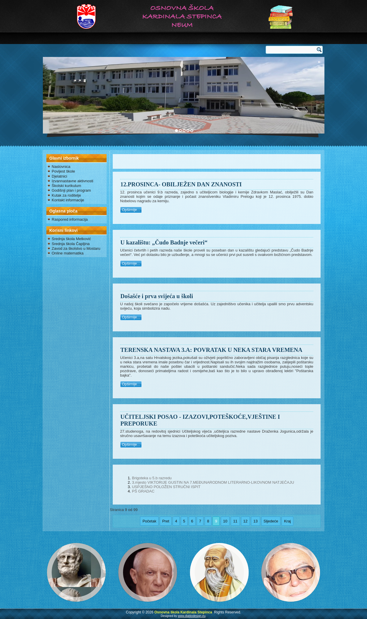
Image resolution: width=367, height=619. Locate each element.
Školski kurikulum (66, 185)
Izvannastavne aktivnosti (72, 181)
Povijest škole (63, 171)
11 (235, 521)
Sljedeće (271, 521)
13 (255, 521)
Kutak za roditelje (66, 195)
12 (245, 521)
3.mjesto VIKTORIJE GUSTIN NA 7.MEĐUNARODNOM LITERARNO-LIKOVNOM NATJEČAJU (213, 482)
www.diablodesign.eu (192, 616)
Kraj (287, 521)
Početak (149, 521)
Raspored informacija (70, 219)
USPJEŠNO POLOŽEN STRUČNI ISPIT (166, 487)
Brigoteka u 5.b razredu (151, 478)
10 (225, 521)
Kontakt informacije (68, 200)
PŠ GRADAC (143, 491)
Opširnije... (131, 210)
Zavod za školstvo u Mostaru (76, 248)
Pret (165, 521)
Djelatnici (59, 176)
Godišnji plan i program (71, 190)
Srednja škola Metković (71, 239)
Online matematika (67, 253)
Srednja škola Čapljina (71, 244)
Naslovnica (61, 166)
